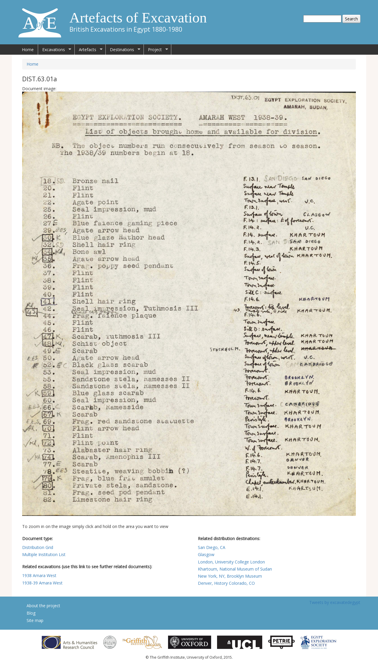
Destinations (123, 50)
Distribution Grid (37, 547)
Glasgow (206, 554)
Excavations (54, 50)
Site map (35, 620)
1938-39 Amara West (42, 583)
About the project (43, 605)
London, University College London (231, 562)
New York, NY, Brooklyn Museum (230, 576)
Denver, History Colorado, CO (226, 583)
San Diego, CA (211, 547)
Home (28, 49)
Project (156, 50)
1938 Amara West (39, 575)
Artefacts (88, 50)
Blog (31, 613)
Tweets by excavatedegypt (334, 602)
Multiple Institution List (44, 554)
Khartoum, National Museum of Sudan (235, 569)
